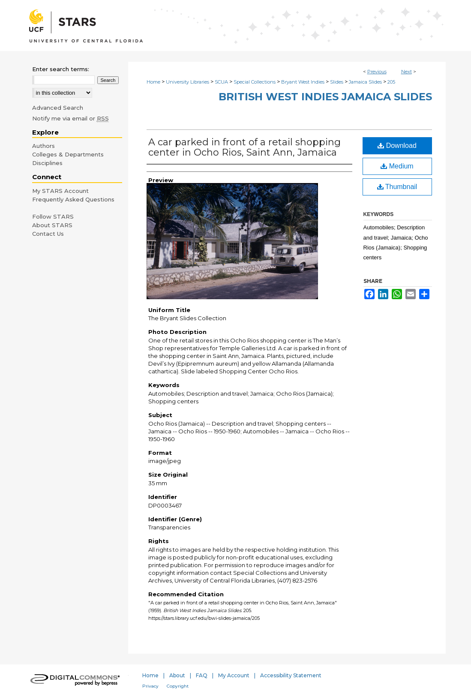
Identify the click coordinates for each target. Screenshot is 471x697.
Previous (377, 72)
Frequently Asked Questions (73, 199)
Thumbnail (397, 186)
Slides (336, 82)
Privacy (150, 686)
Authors (43, 145)
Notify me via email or (70, 118)
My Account (233, 675)
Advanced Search (57, 107)
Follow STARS (53, 216)
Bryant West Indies (302, 82)
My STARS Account (60, 190)
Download (397, 145)
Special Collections (255, 82)
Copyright (178, 686)
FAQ (201, 675)
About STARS (52, 225)
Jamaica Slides (365, 82)
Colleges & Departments (68, 154)
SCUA (221, 82)
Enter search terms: (60, 69)
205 (391, 82)
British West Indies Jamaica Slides (325, 96)
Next (406, 72)
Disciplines (47, 162)
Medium (397, 166)
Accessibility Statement (290, 675)
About (177, 675)
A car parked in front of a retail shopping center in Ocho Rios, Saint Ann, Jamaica (244, 147)
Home (153, 82)
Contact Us (48, 233)
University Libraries (187, 82)
